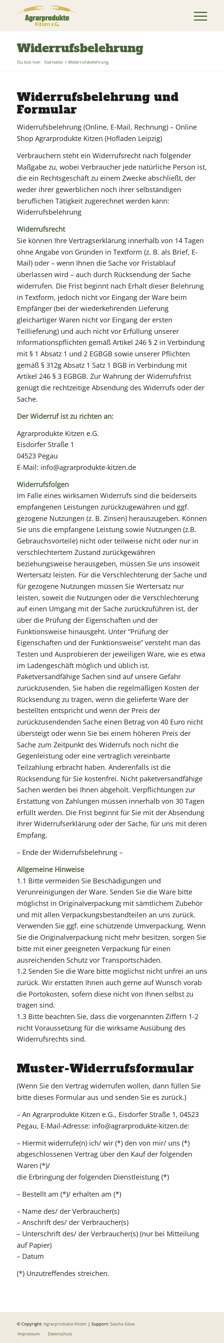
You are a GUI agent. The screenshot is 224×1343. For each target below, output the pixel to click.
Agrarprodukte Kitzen (65, 1324)
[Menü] (196, 15)
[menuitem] (196, 15)
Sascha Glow (122, 1324)
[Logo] (93, 15)
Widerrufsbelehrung (80, 48)
